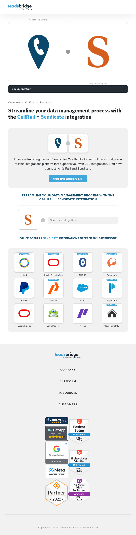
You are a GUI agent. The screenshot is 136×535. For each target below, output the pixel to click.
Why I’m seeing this (38, 20)
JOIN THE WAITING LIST (68, 179)
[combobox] (83, 220)
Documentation (21, 89)
